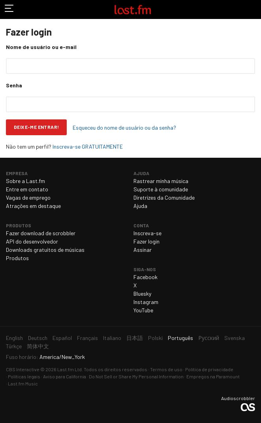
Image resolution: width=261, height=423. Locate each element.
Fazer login (146, 241)
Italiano (112, 337)
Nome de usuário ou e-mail (41, 46)
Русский (208, 337)
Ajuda (140, 205)
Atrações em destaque (33, 205)
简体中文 (38, 346)
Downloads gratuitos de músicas (45, 249)
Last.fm (132, 9)
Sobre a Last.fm (25, 181)
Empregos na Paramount (213, 376)
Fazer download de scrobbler (40, 233)
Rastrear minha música (160, 181)
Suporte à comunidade (160, 189)
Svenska (234, 337)
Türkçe (14, 346)
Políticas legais (24, 376)
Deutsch (37, 337)
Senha (14, 85)
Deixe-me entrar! (36, 127)
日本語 (134, 337)
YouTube (143, 310)
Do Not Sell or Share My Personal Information (136, 376)
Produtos (17, 258)
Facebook (145, 277)
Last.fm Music (23, 383)
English (14, 337)
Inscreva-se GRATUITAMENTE (88, 146)
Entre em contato (27, 189)
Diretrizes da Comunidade (164, 197)
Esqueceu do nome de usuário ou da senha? (124, 127)
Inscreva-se (147, 233)
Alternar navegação (9, 9)
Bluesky (142, 293)
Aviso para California (64, 376)
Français (87, 337)
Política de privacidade (209, 369)
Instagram (145, 301)
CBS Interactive (22, 369)
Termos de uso (166, 369)
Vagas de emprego (28, 197)
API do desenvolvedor (32, 241)
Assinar (142, 249)
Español (62, 337)
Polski (155, 337)
